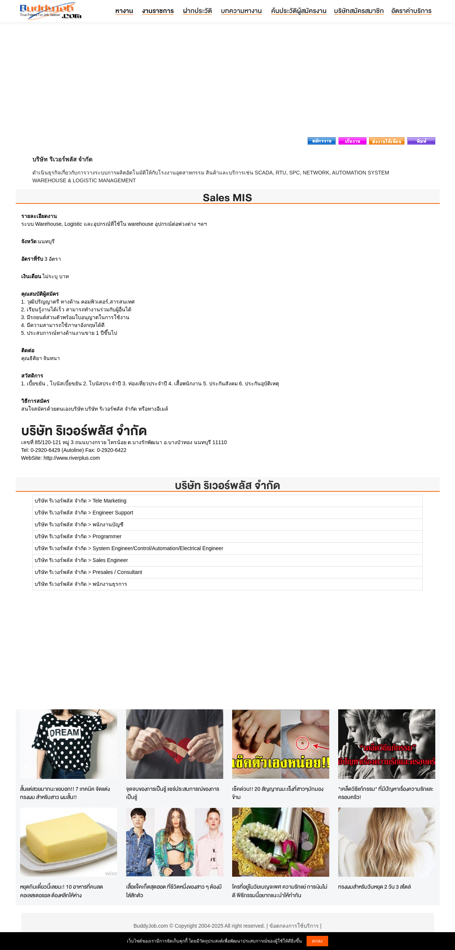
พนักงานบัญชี (108, 524)
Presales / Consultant (117, 572)
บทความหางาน (241, 11)
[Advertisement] (227, 82)
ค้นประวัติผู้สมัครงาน (299, 11)
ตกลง (317, 941)
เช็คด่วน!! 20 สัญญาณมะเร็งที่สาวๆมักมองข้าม (277, 793)
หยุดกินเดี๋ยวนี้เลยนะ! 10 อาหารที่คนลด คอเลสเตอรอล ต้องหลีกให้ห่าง (61, 890)
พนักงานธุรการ (110, 584)
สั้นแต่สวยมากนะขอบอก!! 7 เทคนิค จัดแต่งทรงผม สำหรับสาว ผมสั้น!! (65, 793)
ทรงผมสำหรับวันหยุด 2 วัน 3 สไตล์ (374, 886)
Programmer (107, 536)
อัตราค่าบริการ (411, 11)
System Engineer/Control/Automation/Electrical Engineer (158, 548)
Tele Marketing (109, 501)
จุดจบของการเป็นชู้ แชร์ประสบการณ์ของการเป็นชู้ (172, 793)
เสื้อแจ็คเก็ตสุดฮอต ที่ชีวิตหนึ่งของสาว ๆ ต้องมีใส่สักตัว (174, 890)
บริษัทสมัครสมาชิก (359, 11)
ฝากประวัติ (197, 11)
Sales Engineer (110, 560)
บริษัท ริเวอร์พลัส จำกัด (227, 485)
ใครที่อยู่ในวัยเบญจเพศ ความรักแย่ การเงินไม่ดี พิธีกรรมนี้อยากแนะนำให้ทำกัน (279, 890)
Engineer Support (113, 513)
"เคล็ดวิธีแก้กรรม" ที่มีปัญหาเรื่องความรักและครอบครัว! (385, 793)
